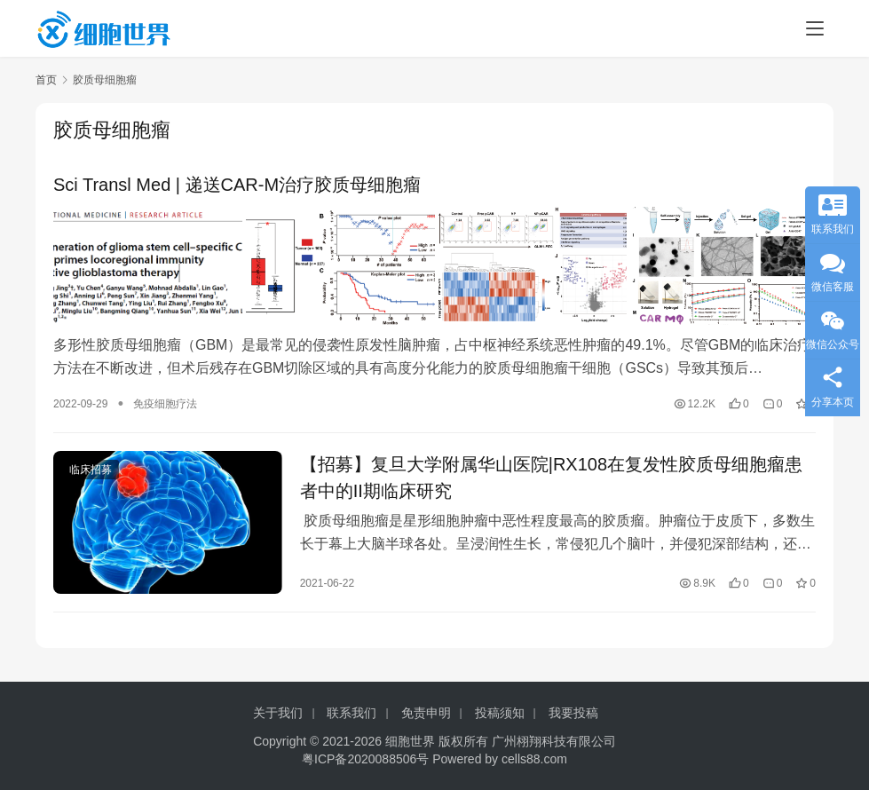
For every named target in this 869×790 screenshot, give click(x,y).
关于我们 (278, 713)
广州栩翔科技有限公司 (554, 741)
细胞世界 (410, 741)
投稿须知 (500, 713)
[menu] (814, 28)
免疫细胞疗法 (165, 402)
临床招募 (90, 468)
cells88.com (534, 759)
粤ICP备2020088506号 (365, 759)
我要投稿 (573, 713)
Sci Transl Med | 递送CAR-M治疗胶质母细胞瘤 (237, 184)
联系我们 (351, 713)
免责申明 (426, 713)
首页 (46, 80)
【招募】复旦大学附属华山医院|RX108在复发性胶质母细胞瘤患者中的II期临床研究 (551, 476)
